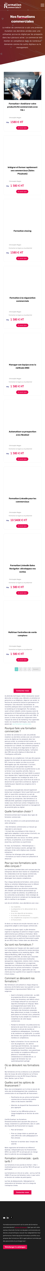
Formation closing (22, 231)
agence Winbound (21, 1227)
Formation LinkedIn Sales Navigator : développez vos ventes (22, 568)
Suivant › (36, 669)
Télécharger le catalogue (15, 1247)
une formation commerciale (21, 724)
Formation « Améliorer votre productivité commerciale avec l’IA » (22, 106)
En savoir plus (22, 128)
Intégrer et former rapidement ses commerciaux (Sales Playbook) (22, 170)
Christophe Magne (15, 117)
